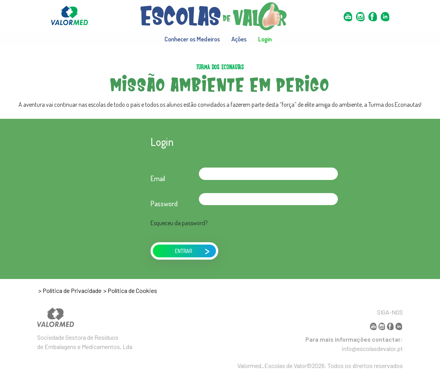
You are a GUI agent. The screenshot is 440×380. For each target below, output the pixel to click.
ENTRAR (192, 250)
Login (265, 39)
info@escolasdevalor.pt (372, 348)
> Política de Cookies (130, 290)
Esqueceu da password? (179, 223)
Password (164, 203)
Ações (239, 39)
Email (158, 178)
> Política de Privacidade (69, 290)
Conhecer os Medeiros (192, 39)
